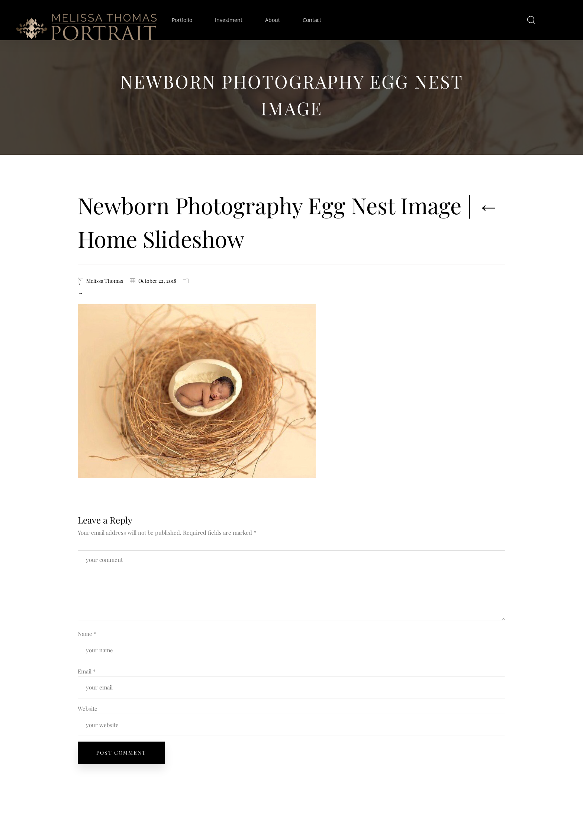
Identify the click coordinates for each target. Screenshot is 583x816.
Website (87, 708)
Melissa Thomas (104, 280)
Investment (228, 19)
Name (87, 633)
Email (87, 671)
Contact (312, 19)
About (272, 19)
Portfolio (182, 19)
